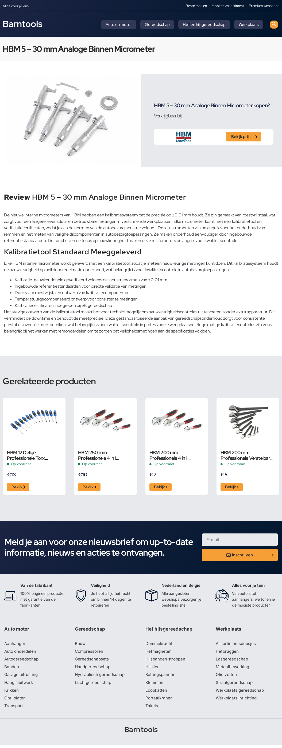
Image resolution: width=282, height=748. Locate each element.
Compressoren (90, 653)
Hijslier (152, 669)
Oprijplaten (15, 701)
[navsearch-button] (274, 25)
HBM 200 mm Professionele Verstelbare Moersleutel (247, 455)
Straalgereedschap (234, 685)
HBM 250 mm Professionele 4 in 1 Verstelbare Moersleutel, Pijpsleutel (103, 455)
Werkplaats (249, 24)
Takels (151, 709)
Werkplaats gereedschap (241, 693)
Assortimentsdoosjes (236, 645)
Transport (14, 709)
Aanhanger (15, 645)
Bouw (80, 645)
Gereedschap (157, 24)
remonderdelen (72, 331)
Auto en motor (119, 24)
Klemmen (154, 685)
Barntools (23, 24)
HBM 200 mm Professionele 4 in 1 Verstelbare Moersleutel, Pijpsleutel (174, 455)
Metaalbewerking (233, 669)
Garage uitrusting (21, 677)
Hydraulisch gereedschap (100, 677)
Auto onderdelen (21, 653)
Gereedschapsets (92, 661)
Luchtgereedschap (93, 685)
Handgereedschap (93, 669)
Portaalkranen (159, 701)
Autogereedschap (22, 661)
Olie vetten (226, 677)
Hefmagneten (158, 653)
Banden (11, 669)
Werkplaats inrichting (237, 701)
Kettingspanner (160, 677)
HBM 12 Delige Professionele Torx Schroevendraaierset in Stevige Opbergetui (30, 455)
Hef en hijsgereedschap (204, 24)
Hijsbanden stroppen (166, 661)
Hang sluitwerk (19, 685)
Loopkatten (156, 693)
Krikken (12, 693)
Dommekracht (159, 645)
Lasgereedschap (232, 661)
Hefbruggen (228, 653)
